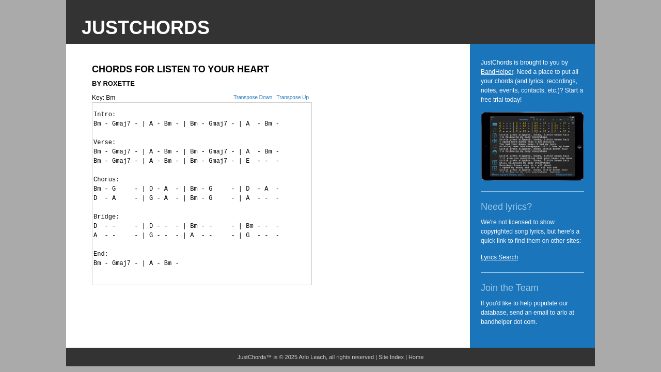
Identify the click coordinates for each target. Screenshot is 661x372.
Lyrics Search (499, 257)
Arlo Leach (312, 357)
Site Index (391, 357)
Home (415, 357)
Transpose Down (252, 97)
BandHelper (497, 71)
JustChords (146, 27)
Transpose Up (293, 97)
